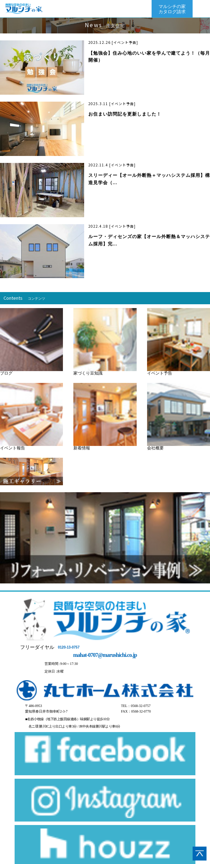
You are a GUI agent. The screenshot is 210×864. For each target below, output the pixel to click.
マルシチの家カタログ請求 (172, 9)
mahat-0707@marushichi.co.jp (105, 655)
